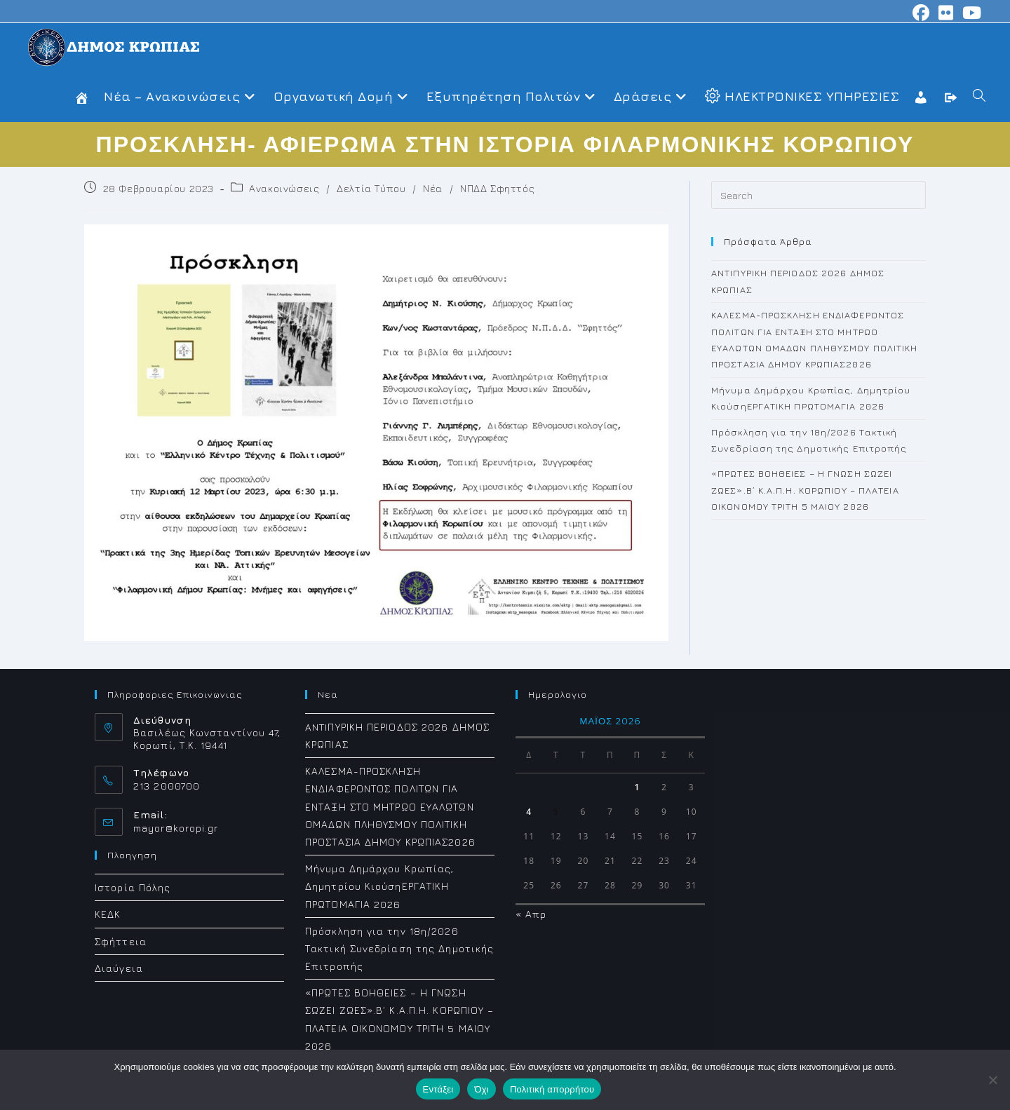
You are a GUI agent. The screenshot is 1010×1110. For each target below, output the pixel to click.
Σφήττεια (121, 941)
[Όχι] (992, 1080)
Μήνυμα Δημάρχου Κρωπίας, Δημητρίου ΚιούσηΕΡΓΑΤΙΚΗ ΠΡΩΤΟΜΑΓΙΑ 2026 (379, 885)
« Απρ (531, 914)
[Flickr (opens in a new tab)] (946, 12)
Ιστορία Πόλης (132, 887)
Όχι (481, 1089)
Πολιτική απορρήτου (552, 1089)
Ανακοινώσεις (284, 188)
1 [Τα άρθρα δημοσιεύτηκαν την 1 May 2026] (637, 787)
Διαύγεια (119, 968)
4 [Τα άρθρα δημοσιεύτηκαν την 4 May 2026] (529, 812)
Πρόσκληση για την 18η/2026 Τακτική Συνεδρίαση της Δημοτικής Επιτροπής (399, 948)
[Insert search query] (818, 195)
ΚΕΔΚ (108, 914)
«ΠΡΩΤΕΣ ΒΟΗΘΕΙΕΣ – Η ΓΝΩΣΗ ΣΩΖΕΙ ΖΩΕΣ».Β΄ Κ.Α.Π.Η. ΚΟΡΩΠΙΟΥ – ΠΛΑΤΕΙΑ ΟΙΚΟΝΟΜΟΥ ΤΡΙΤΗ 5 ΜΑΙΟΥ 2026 (805, 490)
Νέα (433, 188)
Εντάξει (438, 1089)
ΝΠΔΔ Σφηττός (497, 188)
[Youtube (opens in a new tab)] (970, 12)
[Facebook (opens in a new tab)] (921, 12)
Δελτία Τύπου (371, 188)
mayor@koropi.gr (176, 828)
